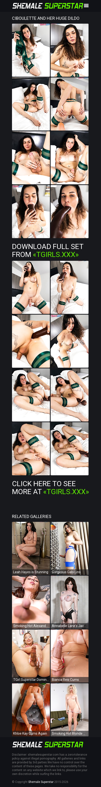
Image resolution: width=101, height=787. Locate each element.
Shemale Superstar (40, 782)
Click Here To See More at (50, 487)
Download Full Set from (47, 250)
